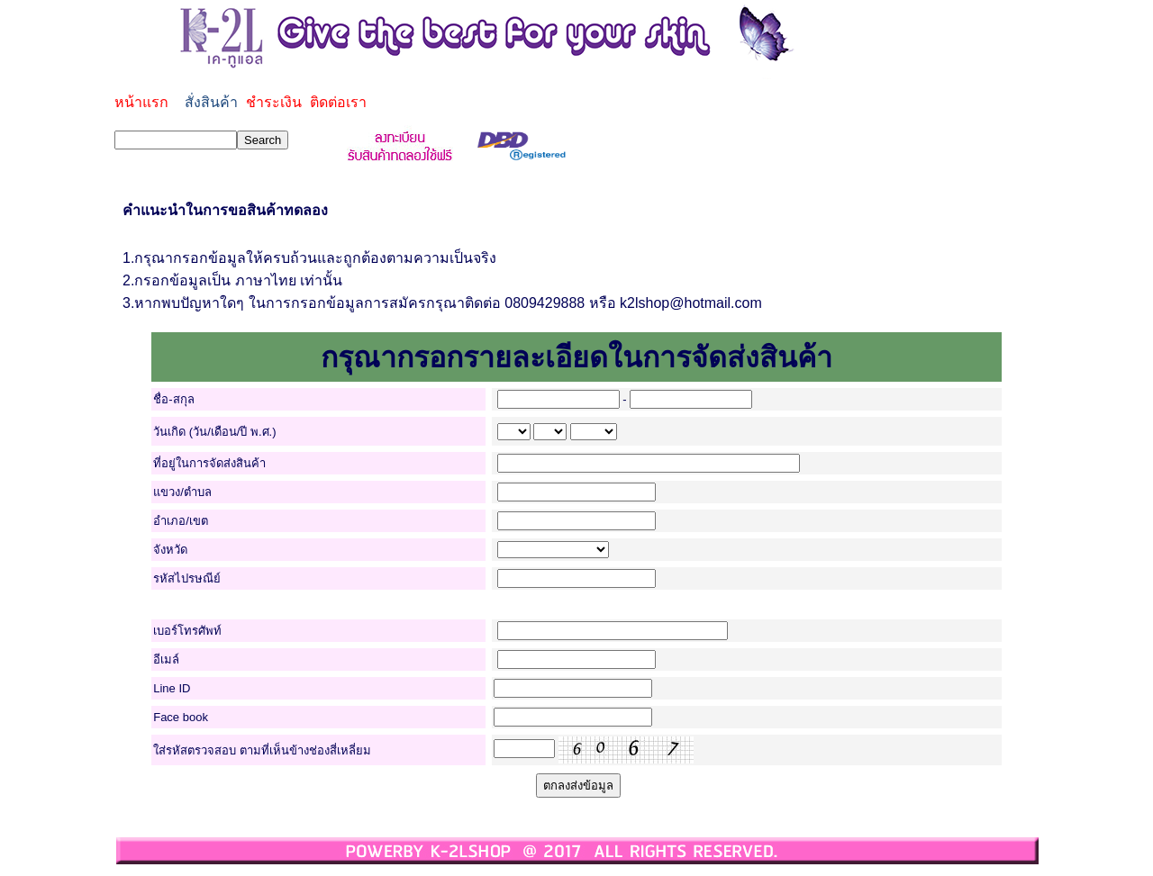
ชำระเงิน (274, 102)
